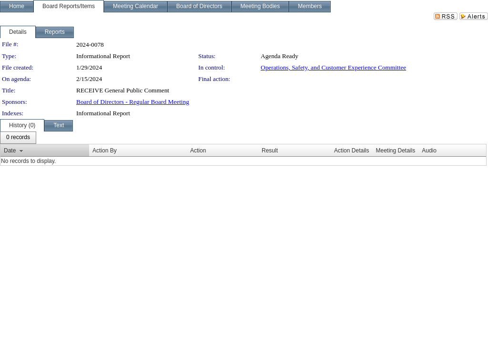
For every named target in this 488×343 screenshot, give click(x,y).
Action (198, 150)
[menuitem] (18, 137)
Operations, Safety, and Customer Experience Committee (333, 67)
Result (270, 150)
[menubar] (18, 137)
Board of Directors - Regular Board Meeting (132, 101)
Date (10, 150)
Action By (104, 150)
